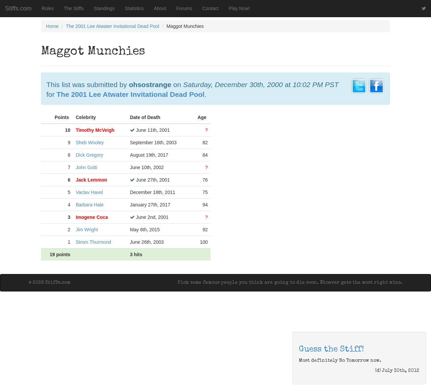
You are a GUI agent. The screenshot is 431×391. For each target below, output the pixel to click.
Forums (184, 8)
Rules (48, 8)
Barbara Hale (90, 204)
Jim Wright (87, 229)
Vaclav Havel (89, 192)
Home (52, 26)
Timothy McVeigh (95, 130)
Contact (210, 8)
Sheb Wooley (90, 142)
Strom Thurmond (93, 242)
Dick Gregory (89, 155)
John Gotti (86, 167)
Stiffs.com (18, 8)
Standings (104, 8)
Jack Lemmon (91, 180)
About (160, 8)
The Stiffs (74, 8)
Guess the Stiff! (331, 350)
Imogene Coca (92, 217)
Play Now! (239, 8)
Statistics (134, 8)
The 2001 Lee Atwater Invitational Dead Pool (112, 26)
